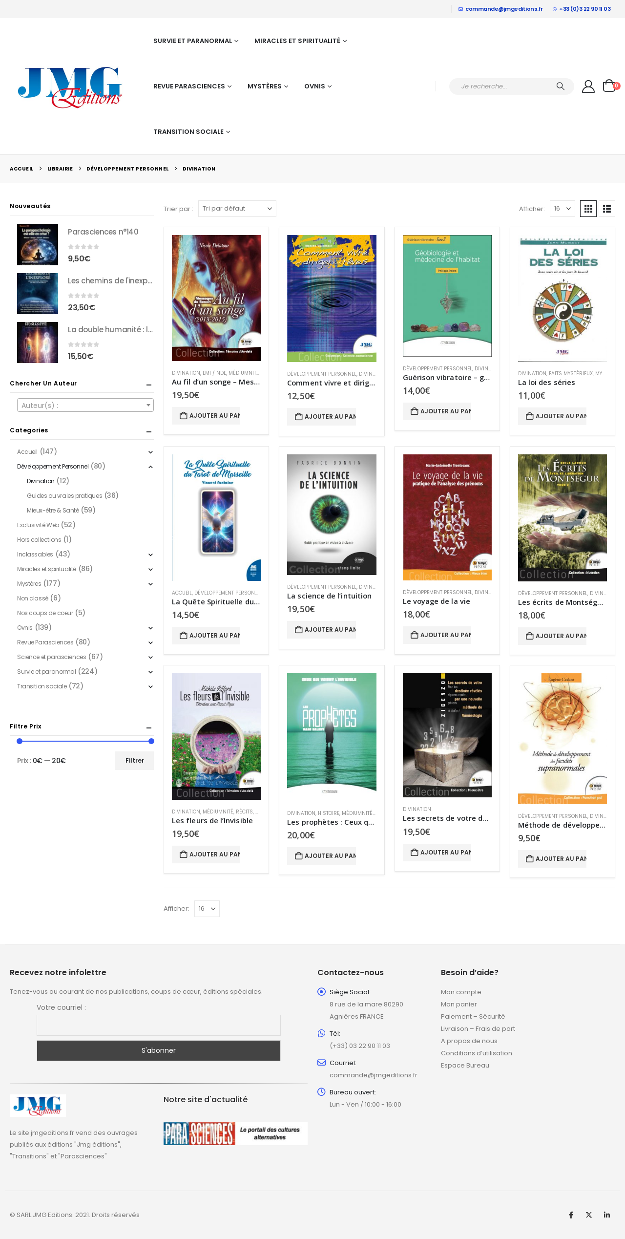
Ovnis (314, 86)
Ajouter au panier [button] (214, 415)
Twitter (589, 1215)
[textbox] (85, 405)
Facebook (570, 1215)
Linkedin (607, 1215)
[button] (588, 208)
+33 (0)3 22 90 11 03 (582, 9)
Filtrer (134, 760)
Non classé (32, 598)
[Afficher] (562, 208)
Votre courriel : (61, 1007)
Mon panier (459, 1004)
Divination (186, 373)
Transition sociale (188, 131)
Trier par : (178, 209)
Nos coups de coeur (45, 613)
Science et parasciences (51, 657)
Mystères (265, 86)
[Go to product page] (216, 298)
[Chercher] (560, 86)
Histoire (328, 813)
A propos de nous (469, 1041)
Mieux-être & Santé (53, 510)
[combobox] (85, 405)
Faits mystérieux (571, 373)
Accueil (182, 593)
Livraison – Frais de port (478, 1028)
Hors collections (39, 539)
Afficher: (532, 209)
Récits (244, 811)
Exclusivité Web (38, 525)
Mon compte (461, 992)
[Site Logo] (71, 86)
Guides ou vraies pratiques (64, 495)
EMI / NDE (214, 373)
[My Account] (588, 86)
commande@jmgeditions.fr (500, 9)
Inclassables (35, 554)
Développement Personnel (321, 374)
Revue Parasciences (189, 86)
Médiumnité (244, 373)
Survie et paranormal (192, 40)
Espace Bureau (465, 1065)
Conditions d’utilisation (476, 1053)
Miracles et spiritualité (297, 40)
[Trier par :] (237, 208)
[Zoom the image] (38, 1100)
